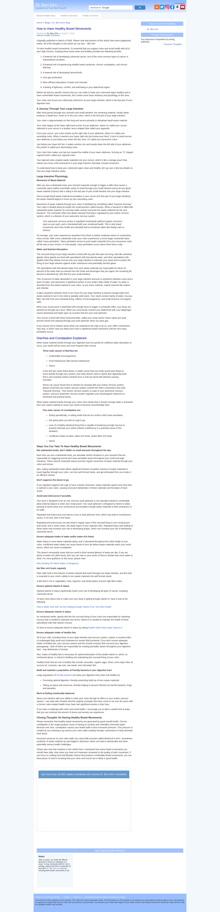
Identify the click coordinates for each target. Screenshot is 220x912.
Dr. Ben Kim (152, 29)
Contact (66, 897)
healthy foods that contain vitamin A (105, 627)
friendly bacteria (64, 675)
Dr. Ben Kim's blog (61, 22)
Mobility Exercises (92, 15)
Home (39, 22)
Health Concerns (113, 15)
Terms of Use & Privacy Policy (47, 897)
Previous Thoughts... (173, 44)
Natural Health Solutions (48, 35)
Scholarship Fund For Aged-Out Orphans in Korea (105, 897)
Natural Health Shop (68, 15)
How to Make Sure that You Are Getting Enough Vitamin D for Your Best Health (74, 607)
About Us (77, 897)
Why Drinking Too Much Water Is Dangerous (58, 563)
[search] (110, 7)
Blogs (47, 22)
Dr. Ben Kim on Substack (57, 868)
